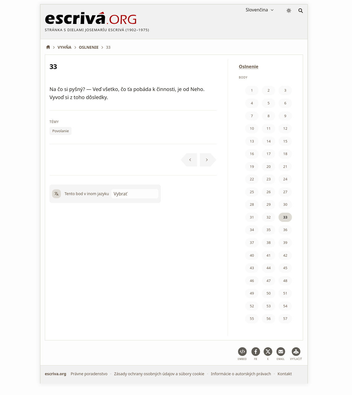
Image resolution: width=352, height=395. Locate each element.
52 (252, 305)
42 (285, 255)
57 (285, 318)
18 (285, 153)
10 (252, 128)
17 (269, 153)
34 (252, 229)
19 (252, 166)
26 (269, 191)
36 (285, 229)
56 (269, 318)
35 (269, 229)
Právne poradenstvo (89, 373)
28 (252, 204)
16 (252, 153)
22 (252, 178)
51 (285, 293)
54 (285, 305)
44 (269, 267)
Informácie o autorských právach (241, 373)
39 (285, 242)
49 (252, 293)
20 (269, 166)
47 (269, 280)
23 (269, 178)
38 (269, 242)
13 (252, 141)
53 (269, 305)
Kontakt (285, 373)
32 (269, 217)
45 (285, 267)
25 (252, 191)
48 (285, 280)
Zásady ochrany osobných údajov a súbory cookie (159, 373)
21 (285, 166)
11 (269, 128)
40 (252, 255)
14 (269, 141)
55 (252, 318)
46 (252, 280)
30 (285, 204)
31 (252, 217)
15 (285, 141)
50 (269, 293)
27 (285, 191)
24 (285, 178)
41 (269, 255)
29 (269, 204)
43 (252, 267)
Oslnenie (249, 66)
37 (252, 242)
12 (285, 128)
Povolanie (60, 130)
